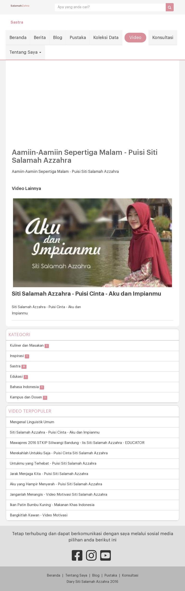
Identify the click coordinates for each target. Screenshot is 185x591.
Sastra (17, 22)
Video (135, 37)
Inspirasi (19, 356)
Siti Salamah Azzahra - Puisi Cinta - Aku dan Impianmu (54, 432)
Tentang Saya (25, 52)
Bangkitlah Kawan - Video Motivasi (38, 515)
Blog (57, 37)
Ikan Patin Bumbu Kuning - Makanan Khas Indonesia (52, 505)
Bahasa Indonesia (27, 387)
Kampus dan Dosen (28, 398)
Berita (40, 37)
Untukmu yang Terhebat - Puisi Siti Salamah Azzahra (53, 463)
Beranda (17, 37)
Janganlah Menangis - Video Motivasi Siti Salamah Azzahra (58, 494)
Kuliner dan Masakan (29, 346)
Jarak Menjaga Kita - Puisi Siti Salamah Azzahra (49, 474)
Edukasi (19, 377)
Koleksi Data (106, 37)
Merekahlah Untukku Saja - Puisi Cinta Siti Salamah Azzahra (59, 453)
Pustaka (78, 37)
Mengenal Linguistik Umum (32, 422)
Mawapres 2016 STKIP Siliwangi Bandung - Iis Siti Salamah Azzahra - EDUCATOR (77, 443)
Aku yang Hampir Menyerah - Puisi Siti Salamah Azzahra (56, 484)
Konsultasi (162, 37)
